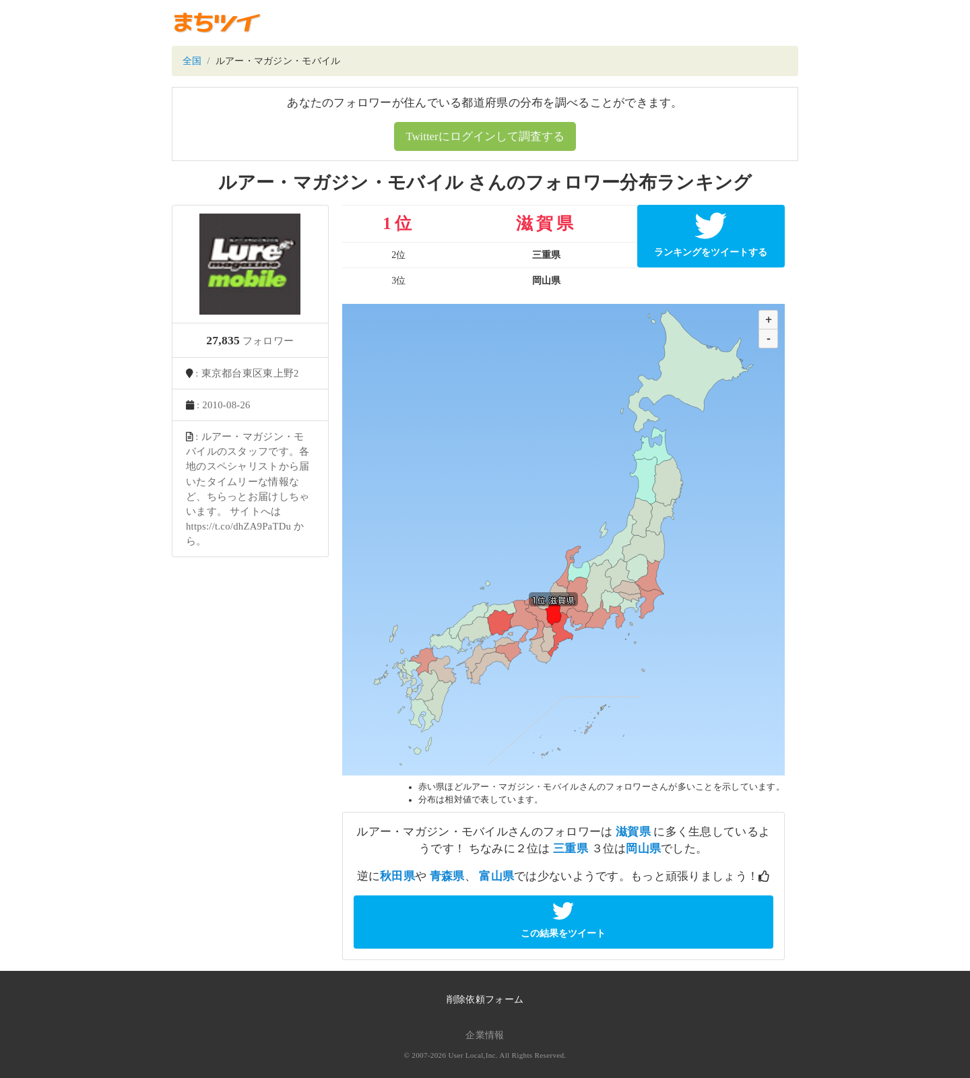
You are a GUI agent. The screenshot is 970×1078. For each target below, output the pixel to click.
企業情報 (484, 1035)
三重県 (570, 848)
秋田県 (397, 876)
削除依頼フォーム (485, 999)
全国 (192, 61)
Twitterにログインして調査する (485, 136)
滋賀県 (633, 831)
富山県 (496, 876)
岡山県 (643, 848)
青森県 (447, 876)
